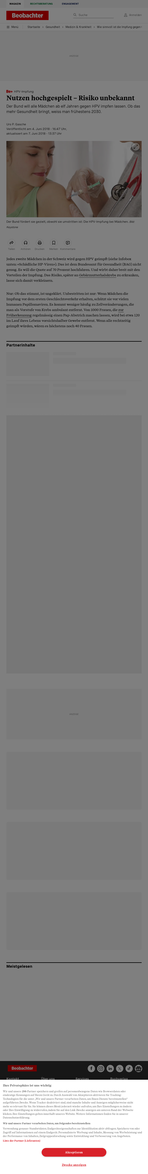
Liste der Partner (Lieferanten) (21, 1140)
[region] (74, 1127)
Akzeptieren (74, 1152)
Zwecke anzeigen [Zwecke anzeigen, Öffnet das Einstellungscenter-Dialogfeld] (74, 1164)
